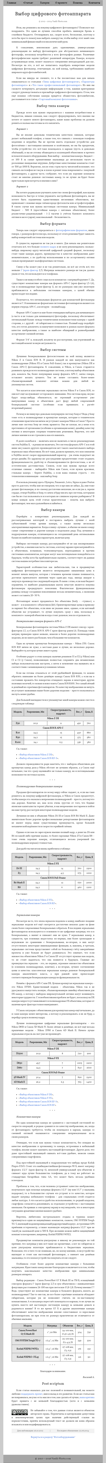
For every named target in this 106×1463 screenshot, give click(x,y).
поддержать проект (32, 1394)
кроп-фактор (31, 270)
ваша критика (87, 1397)
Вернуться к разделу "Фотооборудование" (53, 1437)
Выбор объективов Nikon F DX (36, 1094)
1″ (22, 270)
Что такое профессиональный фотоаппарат (56, 85)
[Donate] (78, 3)
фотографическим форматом (71, 230)
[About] (61, 3)
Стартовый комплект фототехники (57, 99)
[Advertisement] (53, 1445)
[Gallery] (44, 3)
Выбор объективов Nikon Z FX (36, 900)
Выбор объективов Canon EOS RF (37, 903)
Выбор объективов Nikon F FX (36, 1098)
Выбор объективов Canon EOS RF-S (38, 758)
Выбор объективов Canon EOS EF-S (38, 1101)
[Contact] (94, 3)
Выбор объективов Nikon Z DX (36, 754)
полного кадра (48, 246)
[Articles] (28, 3)
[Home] (11, 3)
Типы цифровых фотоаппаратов (60, 81)
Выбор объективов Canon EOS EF (37, 1105)
